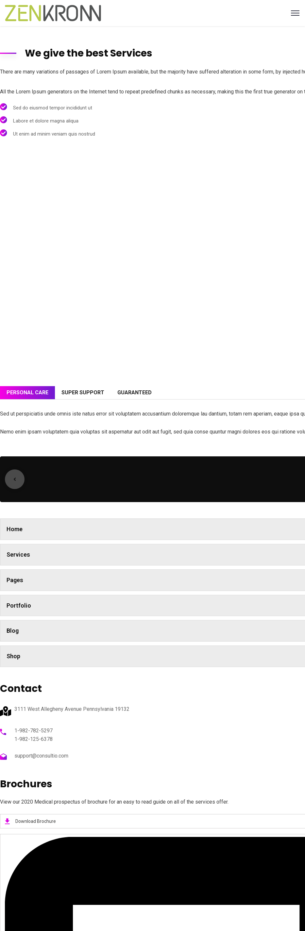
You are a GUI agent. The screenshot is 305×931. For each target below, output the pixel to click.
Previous (15, 479)
